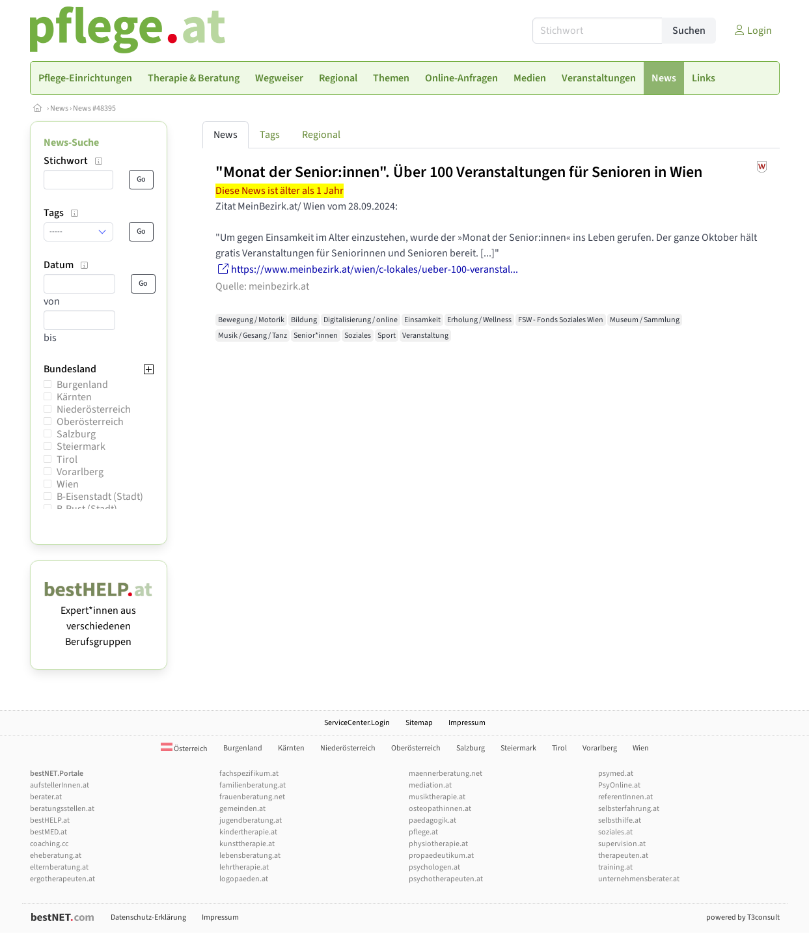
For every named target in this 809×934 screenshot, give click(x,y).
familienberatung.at (252, 785)
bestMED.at (48, 832)
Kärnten (74, 397)
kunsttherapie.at (247, 843)
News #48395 (94, 108)
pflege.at (423, 832)
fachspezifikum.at (249, 773)
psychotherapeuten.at (446, 879)
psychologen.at (434, 867)
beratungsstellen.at (62, 808)
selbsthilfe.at (619, 820)
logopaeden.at (243, 879)
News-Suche (71, 142)
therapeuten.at (623, 855)
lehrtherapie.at (244, 867)
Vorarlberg (80, 472)
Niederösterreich (94, 409)
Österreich (184, 748)
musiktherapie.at (437, 797)
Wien (68, 484)
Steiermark (81, 446)
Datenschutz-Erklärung (148, 917)
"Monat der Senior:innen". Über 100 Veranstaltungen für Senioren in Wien (458, 172)
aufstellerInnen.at (59, 785)
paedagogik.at (432, 820)
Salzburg (76, 434)
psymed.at (615, 773)
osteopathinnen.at (440, 808)
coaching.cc (49, 843)
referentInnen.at (625, 797)
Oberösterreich (90, 422)
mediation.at (430, 785)
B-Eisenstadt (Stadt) (100, 496)
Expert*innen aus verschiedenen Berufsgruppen (99, 618)
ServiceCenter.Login (357, 722)
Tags (270, 135)
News (59, 108)
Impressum (467, 722)
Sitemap (419, 722)
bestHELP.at (50, 820)
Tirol (67, 459)
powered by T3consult (743, 917)
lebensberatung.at (250, 855)
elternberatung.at (59, 867)
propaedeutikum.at (441, 855)
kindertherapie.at (248, 832)
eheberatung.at (55, 855)
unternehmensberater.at (638, 879)
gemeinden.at (242, 808)
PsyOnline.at (619, 785)
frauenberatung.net (252, 797)
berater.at (46, 797)
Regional (321, 135)
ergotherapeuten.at (62, 879)
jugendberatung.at (250, 820)
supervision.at (622, 843)
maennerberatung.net (445, 773)
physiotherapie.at (438, 843)
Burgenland (82, 385)
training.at (615, 867)
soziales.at (615, 832)
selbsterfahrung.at (628, 808)
